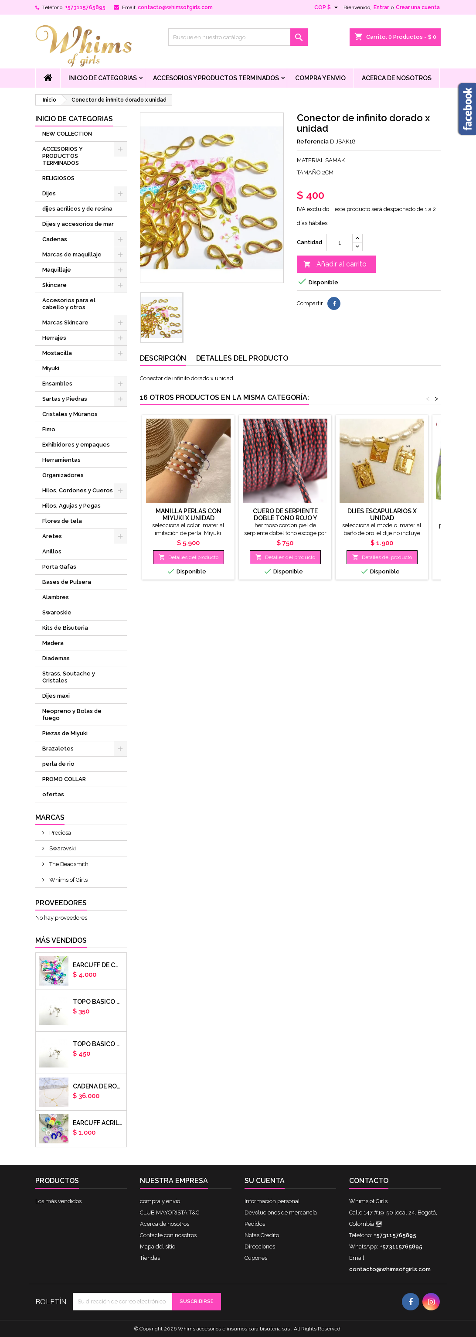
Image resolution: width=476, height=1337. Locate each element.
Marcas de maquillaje (72, 254)
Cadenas (54, 239)
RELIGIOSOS (58, 178)
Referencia (313, 141)
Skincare (54, 285)
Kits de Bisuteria (65, 627)
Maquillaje (56, 269)
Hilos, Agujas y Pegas (71, 505)
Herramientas (61, 460)
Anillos (51, 551)
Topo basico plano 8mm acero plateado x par (98, 1043)
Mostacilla (57, 353)
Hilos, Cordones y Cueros (77, 490)
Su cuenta (265, 1181)
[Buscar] (238, 37)
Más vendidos (61, 940)
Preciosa (59, 832)
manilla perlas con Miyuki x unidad (188, 515)
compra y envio (320, 78)
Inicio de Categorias (102, 78)
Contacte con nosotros (168, 1235)
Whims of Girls (68, 880)
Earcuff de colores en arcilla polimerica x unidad (98, 965)
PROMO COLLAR (64, 779)
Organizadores (63, 475)
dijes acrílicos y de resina (77, 208)
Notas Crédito (262, 1235)
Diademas (56, 658)
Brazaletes (58, 748)
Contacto (368, 1181)
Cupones (256, 1258)
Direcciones (260, 1246)
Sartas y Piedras (64, 399)
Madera (53, 643)
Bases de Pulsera (66, 582)
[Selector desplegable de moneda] (327, 7)
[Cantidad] (339, 242)
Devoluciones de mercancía (281, 1212)
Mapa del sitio (157, 1246)
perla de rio (58, 764)
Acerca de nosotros (397, 78)
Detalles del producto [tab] (242, 358)
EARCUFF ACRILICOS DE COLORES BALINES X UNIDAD (98, 1122)
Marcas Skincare (65, 322)
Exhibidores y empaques (76, 444)
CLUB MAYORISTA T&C (169, 1212)
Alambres (55, 597)
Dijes (49, 193)
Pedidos (255, 1224)
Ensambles (57, 383)
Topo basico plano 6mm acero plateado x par (98, 1001)
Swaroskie (56, 612)
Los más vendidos (58, 1201)
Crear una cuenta (418, 7)
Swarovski (62, 848)
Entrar (381, 7)
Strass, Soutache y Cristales (68, 677)
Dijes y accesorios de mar (78, 224)
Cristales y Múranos (70, 414)
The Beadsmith (68, 864)
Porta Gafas (59, 566)
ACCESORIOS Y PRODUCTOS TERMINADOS (216, 78)
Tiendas (150, 1258)
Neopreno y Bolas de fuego (72, 714)
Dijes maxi (56, 695)
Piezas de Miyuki (65, 733)
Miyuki (50, 368)
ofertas (53, 794)
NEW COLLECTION (67, 133)
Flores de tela (62, 521)
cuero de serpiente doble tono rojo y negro (285, 518)
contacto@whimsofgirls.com (175, 7)
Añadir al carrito (335, 264)
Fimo (48, 429)
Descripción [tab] (163, 358)
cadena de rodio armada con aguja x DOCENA (98, 1086)
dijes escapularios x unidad (382, 515)
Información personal (272, 1201)
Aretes (52, 536)
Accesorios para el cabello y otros (68, 303)
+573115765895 (85, 7)
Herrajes (54, 337)
